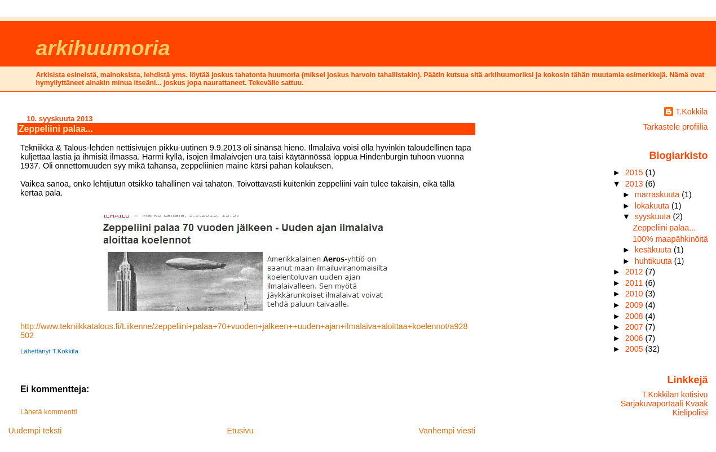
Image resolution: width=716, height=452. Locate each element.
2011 (635, 282)
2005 (635, 348)
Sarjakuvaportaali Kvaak (664, 403)
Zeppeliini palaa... (56, 129)
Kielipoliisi (690, 412)
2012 (635, 271)
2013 (635, 183)
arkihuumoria (103, 48)
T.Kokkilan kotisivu (675, 394)
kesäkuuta (654, 249)
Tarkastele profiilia (675, 126)
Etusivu (240, 430)
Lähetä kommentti (48, 412)
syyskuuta (654, 216)
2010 (635, 293)
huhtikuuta (654, 260)
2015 (635, 172)
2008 (635, 316)
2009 (635, 304)
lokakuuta (653, 205)
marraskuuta (658, 194)
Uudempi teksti (34, 430)
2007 (635, 326)
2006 (635, 338)
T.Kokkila (691, 111)
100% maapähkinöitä (670, 238)
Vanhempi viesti (447, 430)
